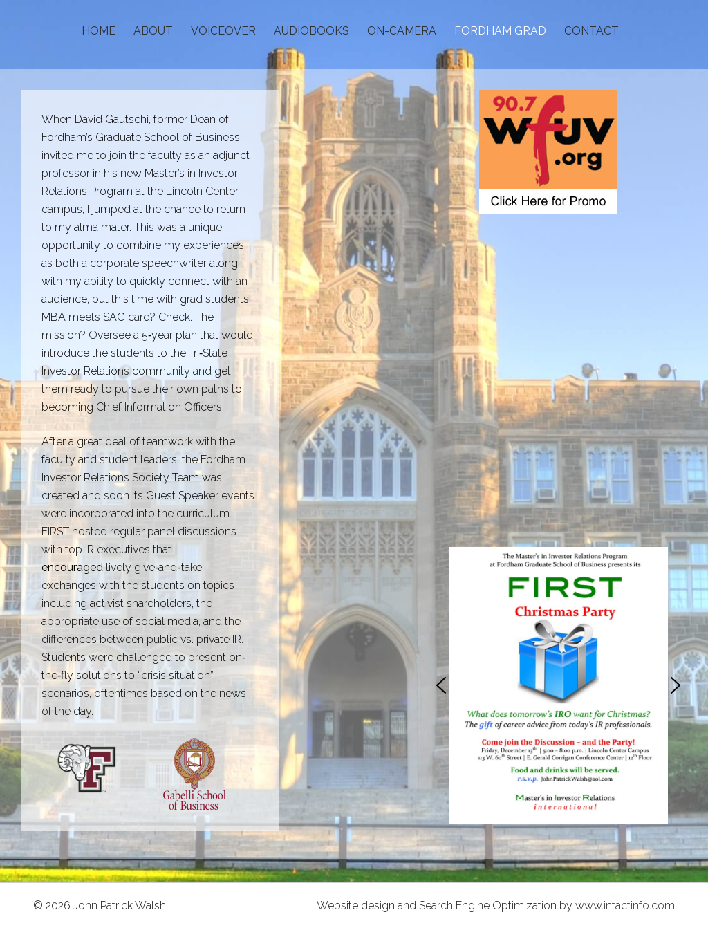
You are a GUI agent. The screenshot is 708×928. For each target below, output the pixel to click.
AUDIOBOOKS (311, 30)
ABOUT (153, 30)
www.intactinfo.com (625, 905)
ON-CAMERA (401, 30)
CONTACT (591, 30)
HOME (98, 30)
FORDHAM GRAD (500, 30)
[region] (558, 685)
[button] (441, 685)
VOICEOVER (223, 30)
